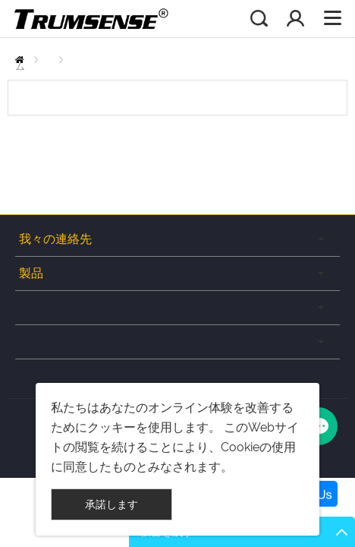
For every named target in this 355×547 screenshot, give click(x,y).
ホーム (23, 59)
